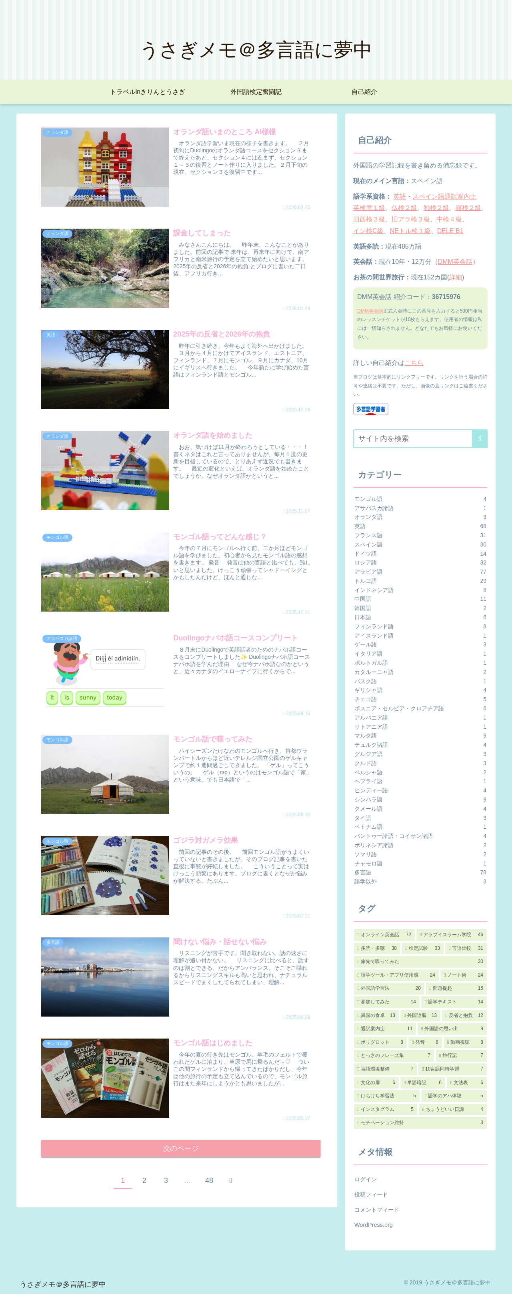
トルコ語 (420, 581)
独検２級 (436, 207)
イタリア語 (420, 653)
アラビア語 (420, 571)
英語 (399, 196)
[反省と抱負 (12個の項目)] (464, 1016)
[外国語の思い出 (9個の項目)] (452, 1029)
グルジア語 (420, 754)
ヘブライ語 (420, 781)
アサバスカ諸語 (420, 508)
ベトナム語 (420, 826)
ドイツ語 (420, 553)
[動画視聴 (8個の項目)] (465, 1043)
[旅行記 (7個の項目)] (461, 1056)
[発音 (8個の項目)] (425, 1043)
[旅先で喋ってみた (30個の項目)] (420, 962)
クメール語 (420, 809)
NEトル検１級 (410, 230)
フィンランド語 (420, 626)
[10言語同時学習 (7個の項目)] (452, 1069)
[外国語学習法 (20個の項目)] (389, 989)
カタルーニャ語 (420, 672)
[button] (480, 438)
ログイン (365, 1179)
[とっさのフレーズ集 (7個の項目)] (394, 1056)
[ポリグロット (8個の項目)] (380, 1043)
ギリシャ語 (420, 690)
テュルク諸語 (420, 745)
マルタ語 (420, 735)
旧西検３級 (369, 219)
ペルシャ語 (420, 772)
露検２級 (468, 207)
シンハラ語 (420, 799)
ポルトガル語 (420, 663)
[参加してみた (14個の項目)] (387, 1002)
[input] (420, 438)
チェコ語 (420, 699)
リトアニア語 (420, 727)
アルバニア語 (420, 717)
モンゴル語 (420, 499)
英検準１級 (369, 207)
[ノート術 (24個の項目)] (463, 975)
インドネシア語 (420, 590)
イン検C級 (368, 230)
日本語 (420, 617)
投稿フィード (371, 1194)
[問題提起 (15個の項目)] (456, 989)
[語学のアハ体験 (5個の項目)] (454, 1096)
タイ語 (420, 818)
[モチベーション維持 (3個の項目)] (420, 1123)
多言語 (420, 872)
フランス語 (420, 535)
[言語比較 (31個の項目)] (466, 949)
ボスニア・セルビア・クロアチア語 (420, 708)
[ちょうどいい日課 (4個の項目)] (453, 1110)
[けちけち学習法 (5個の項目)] (387, 1096)
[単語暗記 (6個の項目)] (422, 1083)
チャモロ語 (420, 863)
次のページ (181, 1149)
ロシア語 (420, 562)
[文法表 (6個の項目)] (467, 1083)
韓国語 (420, 608)
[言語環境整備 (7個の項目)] (385, 1069)
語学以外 (420, 881)
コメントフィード (376, 1209)
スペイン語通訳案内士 (444, 196)
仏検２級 (404, 207)
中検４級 (449, 219)
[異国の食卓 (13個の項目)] (376, 1016)
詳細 (455, 277)
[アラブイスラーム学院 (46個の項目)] (451, 935)
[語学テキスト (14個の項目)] (454, 1002)
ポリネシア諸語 (420, 845)
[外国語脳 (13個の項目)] (420, 1016)
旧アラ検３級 (411, 219)
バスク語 (420, 681)
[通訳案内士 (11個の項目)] (385, 1029)
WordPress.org (373, 1225)
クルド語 (420, 763)
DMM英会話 (455, 261)
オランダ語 (420, 517)
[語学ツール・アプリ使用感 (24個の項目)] (396, 975)
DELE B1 (450, 230)
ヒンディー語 (420, 790)
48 (209, 1182)
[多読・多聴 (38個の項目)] (377, 949)
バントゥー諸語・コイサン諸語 (420, 836)
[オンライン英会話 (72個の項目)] (384, 935)
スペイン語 (420, 544)
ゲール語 (420, 644)
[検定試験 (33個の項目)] (423, 949)
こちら (414, 362)
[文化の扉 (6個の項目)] (376, 1083)
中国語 (420, 599)
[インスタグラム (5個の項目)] (385, 1110)
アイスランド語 (420, 635)
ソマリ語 (420, 854)
